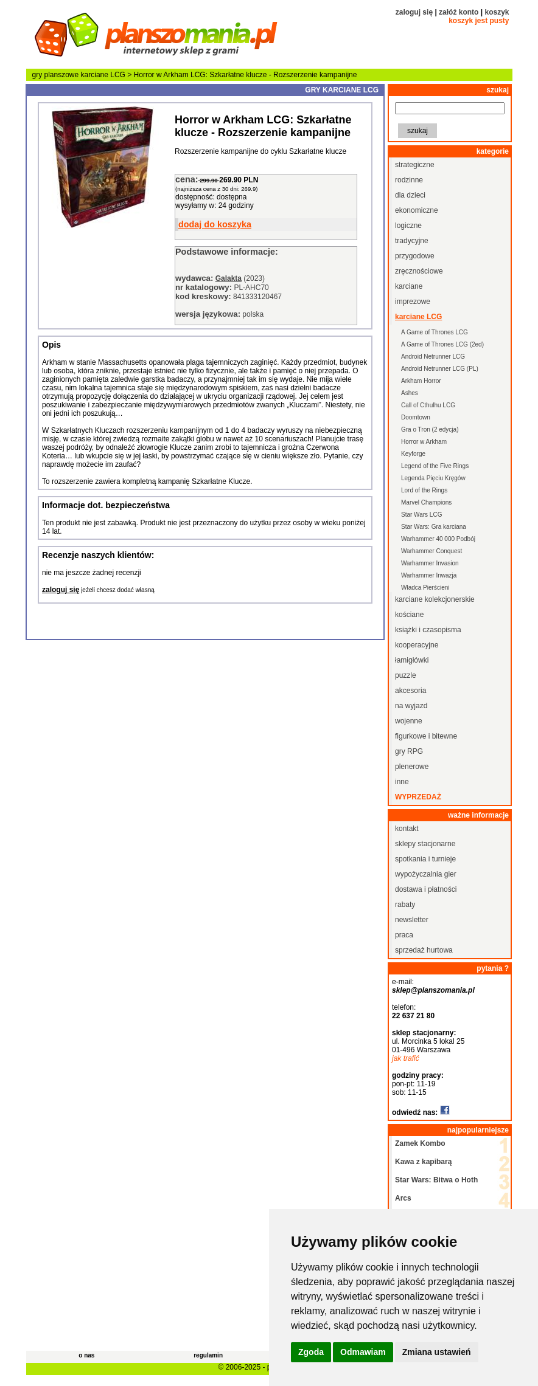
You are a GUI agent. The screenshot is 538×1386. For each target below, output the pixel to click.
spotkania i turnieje (425, 859)
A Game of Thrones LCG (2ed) (442, 344)
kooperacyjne (416, 645)
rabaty (405, 904)
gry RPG (409, 751)
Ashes (409, 393)
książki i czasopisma (428, 630)
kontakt (407, 828)
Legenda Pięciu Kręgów (433, 478)
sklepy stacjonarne (425, 844)
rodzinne (409, 180)
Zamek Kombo (420, 1143)
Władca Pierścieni (425, 587)
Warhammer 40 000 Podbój (438, 539)
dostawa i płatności (425, 889)
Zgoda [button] (311, 1352)
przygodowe (415, 256)
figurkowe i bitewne (426, 736)
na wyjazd (411, 706)
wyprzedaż (418, 797)
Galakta (228, 278)
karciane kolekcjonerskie (435, 599)
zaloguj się (414, 12)
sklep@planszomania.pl (433, 990)
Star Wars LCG (421, 514)
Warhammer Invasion (430, 563)
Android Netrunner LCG (433, 356)
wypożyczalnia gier (425, 874)
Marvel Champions (426, 502)
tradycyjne (411, 240)
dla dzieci (410, 195)
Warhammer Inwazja (428, 575)
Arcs (403, 1198)
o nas (86, 1355)
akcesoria (410, 690)
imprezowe (412, 301)
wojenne (408, 721)
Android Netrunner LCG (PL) (439, 368)
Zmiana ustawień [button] (436, 1352)
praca (404, 935)
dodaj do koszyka (214, 224)
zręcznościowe (419, 271)
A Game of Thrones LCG (434, 332)
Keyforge (413, 453)
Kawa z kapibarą (423, 1161)
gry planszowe (55, 75)
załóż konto (458, 12)
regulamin (208, 1355)
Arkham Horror (421, 381)
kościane (409, 614)
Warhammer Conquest (431, 551)
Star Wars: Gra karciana (433, 526)
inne (402, 781)
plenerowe (411, 766)
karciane (408, 286)
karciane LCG (103, 75)
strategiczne (415, 164)
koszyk (496, 12)
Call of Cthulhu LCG (428, 405)
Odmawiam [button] (363, 1352)
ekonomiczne (416, 210)
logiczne (408, 225)
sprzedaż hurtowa (424, 950)
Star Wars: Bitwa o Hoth (436, 1180)
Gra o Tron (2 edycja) (429, 429)
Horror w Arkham (424, 441)
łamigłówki (411, 660)
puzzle (405, 675)
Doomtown (415, 417)
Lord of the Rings (424, 490)
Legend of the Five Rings (435, 466)
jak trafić (405, 1058)
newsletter (411, 919)
